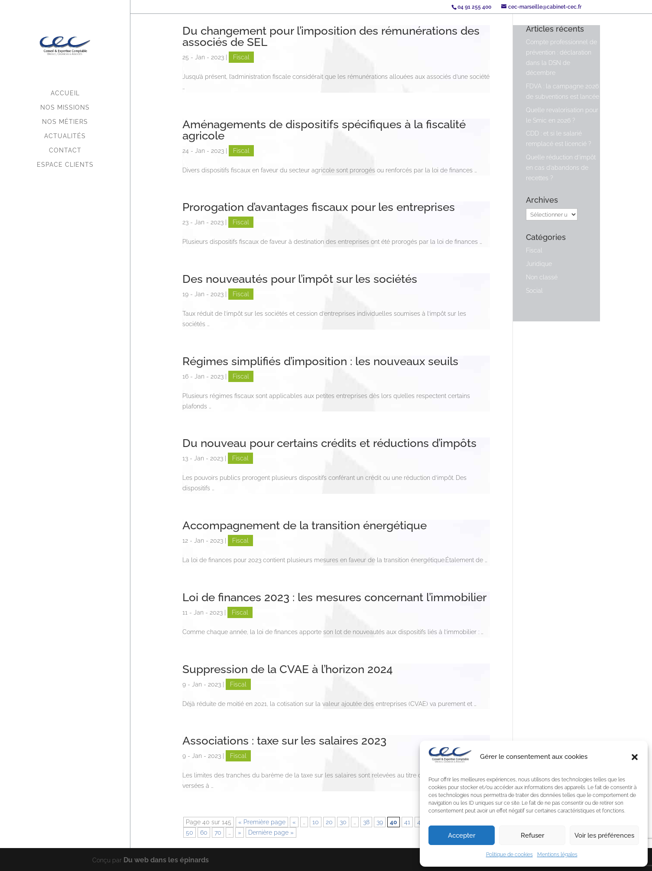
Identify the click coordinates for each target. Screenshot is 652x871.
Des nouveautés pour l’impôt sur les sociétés (299, 278)
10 (315, 822)
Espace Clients (65, 165)
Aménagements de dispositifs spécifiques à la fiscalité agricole (324, 130)
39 (379, 822)
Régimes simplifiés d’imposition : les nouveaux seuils (320, 361)
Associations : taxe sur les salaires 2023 (284, 740)
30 (343, 822)
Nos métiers (65, 122)
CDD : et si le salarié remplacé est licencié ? (558, 138)
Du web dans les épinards (160, 859)
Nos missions (65, 107)
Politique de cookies (509, 855)
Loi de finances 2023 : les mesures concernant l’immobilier (334, 597)
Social (534, 290)
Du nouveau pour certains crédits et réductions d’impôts (329, 443)
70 (217, 832)
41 (407, 822)
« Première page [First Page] (261, 822)
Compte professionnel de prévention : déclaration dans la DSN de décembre (561, 57)
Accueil (65, 93)
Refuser (532, 835)
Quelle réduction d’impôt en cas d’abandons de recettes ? (561, 167)
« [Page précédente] (294, 822)
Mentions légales (557, 855)
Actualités (65, 136)
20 (329, 822)
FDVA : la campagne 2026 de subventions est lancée (562, 91)
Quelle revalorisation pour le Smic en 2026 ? (562, 115)
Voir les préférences (604, 835)
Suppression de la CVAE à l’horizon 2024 (287, 669)
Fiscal (241, 57)
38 (366, 822)
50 (189, 832)
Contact (65, 150)
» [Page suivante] (239, 832)
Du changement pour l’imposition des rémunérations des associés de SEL (331, 36)
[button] (634, 757)
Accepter (461, 835)
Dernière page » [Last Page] (271, 832)
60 (204, 832)
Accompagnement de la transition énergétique (304, 525)
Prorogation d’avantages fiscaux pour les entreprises (318, 207)
